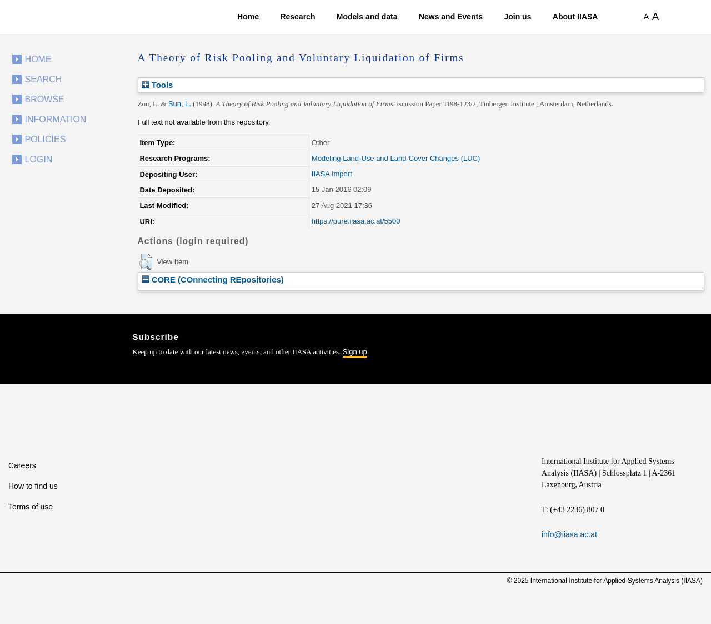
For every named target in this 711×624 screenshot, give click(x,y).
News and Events (451, 16)
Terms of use (30, 506)
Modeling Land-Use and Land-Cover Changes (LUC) (396, 158)
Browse (44, 99)
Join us (517, 16)
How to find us (33, 486)
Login (39, 159)
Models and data (367, 16)
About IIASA (575, 16)
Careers (22, 465)
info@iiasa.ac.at (569, 534)
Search (43, 79)
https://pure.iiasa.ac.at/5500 (356, 221)
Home (248, 16)
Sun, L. (179, 104)
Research (297, 16)
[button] (145, 262)
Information (56, 119)
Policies (45, 139)
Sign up (355, 352)
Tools (157, 85)
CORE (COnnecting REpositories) (213, 279)
